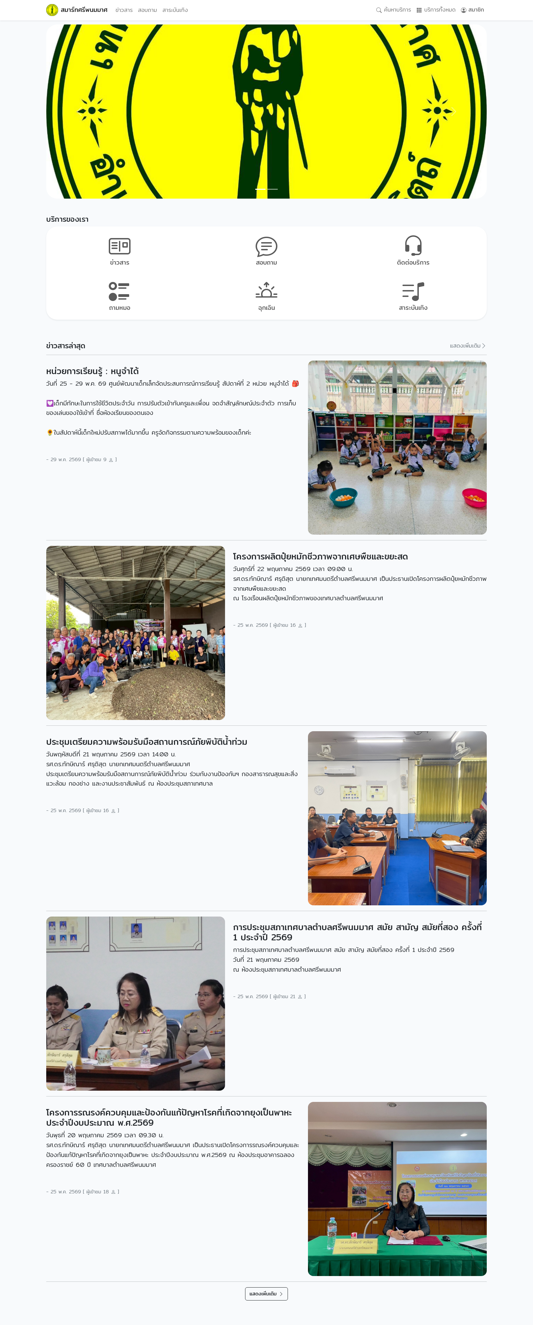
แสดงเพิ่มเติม (468, 345)
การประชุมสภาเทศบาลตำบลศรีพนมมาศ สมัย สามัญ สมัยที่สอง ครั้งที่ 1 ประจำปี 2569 (357, 932)
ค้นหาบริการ (393, 10)
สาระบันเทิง (175, 10)
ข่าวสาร (124, 10)
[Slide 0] (260, 189)
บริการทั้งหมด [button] (435, 10)
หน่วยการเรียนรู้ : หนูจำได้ (92, 371)
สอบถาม (147, 10)
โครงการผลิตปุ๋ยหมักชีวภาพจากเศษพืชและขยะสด (320, 556)
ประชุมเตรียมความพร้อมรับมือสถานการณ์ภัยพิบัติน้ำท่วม (146, 742)
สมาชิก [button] (472, 10)
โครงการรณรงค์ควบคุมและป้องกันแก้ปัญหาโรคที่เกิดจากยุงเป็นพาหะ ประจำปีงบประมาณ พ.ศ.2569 (169, 1117)
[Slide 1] (273, 189)
